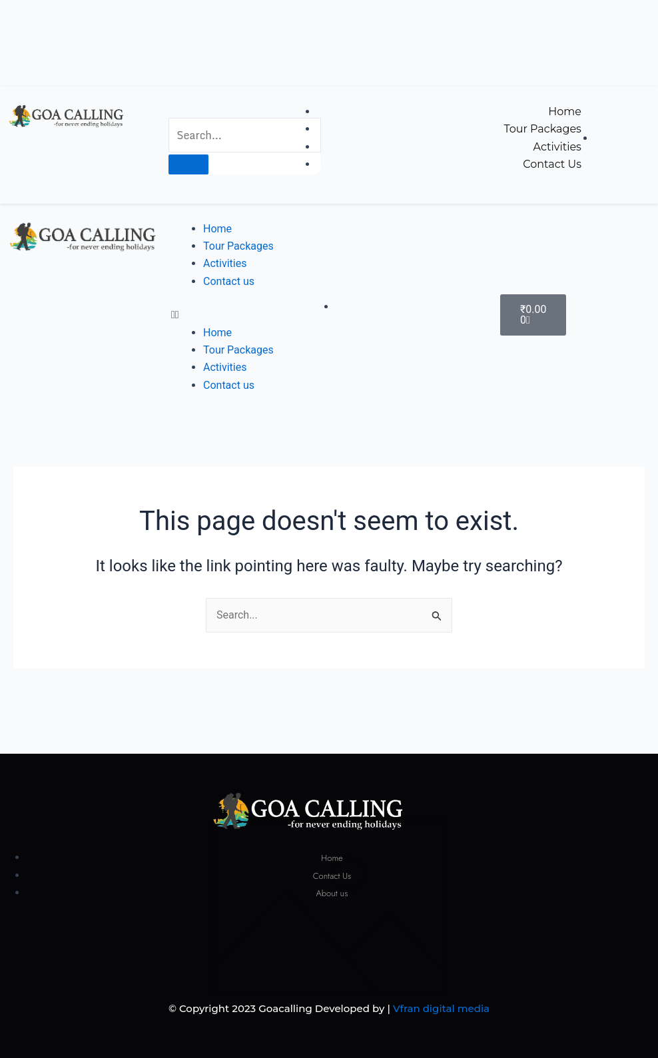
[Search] (188, 164)
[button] (246, 315)
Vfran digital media (441, 1008)
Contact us (228, 281)
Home (217, 228)
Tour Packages (238, 246)
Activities (224, 263)
